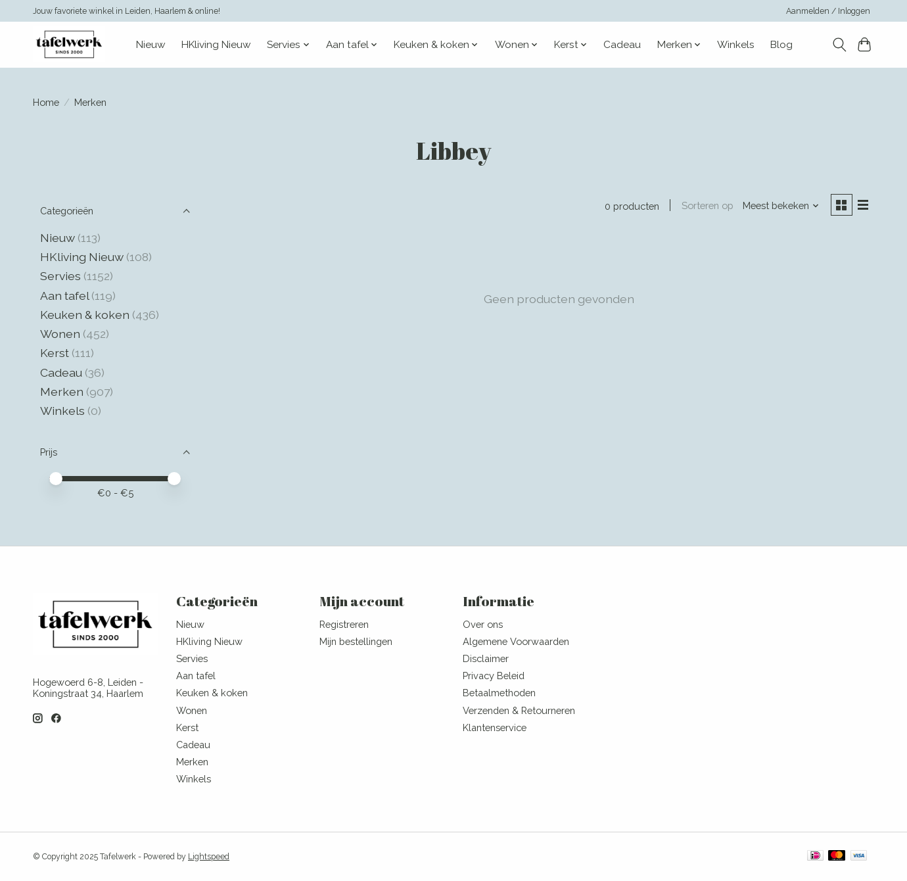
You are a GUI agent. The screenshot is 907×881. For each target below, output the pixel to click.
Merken (61, 391)
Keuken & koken (84, 314)
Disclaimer (486, 658)
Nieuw (151, 45)
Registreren (344, 624)
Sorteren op (706, 206)
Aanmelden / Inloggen (828, 11)
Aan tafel (65, 295)
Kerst (56, 353)
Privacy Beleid (493, 675)
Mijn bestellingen (355, 641)
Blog (781, 45)
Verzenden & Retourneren (519, 710)
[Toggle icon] (839, 45)
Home (46, 102)
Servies (60, 276)
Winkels (736, 45)
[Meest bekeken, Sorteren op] (779, 206)
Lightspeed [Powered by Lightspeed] (208, 856)
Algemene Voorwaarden (516, 641)
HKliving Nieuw (216, 45)
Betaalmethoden (499, 692)
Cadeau (622, 45)
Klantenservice (494, 727)
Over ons (483, 624)
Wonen (60, 334)
